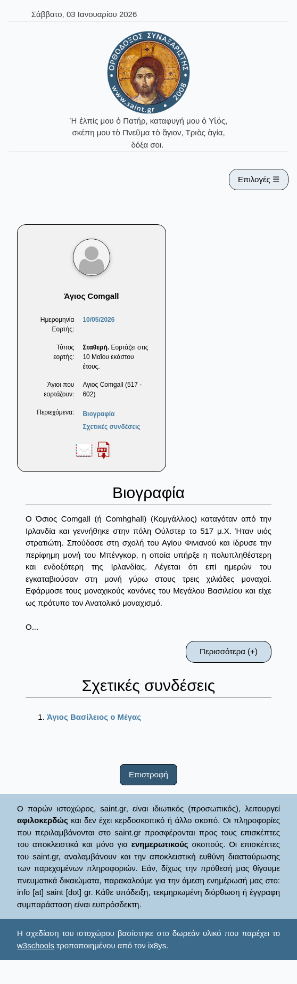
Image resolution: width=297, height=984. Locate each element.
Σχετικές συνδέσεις (111, 426)
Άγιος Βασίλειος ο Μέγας (94, 716)
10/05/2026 (98, 319)
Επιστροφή (148, 774)
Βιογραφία (98, 414)
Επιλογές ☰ (258, 179)
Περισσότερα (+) (229, 651)
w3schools (35, 945)
